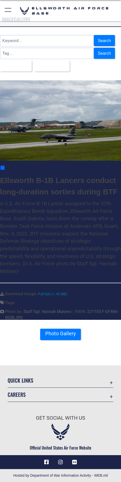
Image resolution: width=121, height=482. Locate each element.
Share (8, 168)
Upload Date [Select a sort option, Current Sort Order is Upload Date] (51, 66)
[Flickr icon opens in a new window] (74, 462)
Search (104, 40)
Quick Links (20, 380)
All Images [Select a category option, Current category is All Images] (14, 66)
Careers (17, 394)
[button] (8, 11)
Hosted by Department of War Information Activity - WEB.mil (60, 475)
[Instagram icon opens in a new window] (60, 462)
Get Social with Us (60, 418)
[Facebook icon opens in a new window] (46, 462)
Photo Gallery (60, 334)
